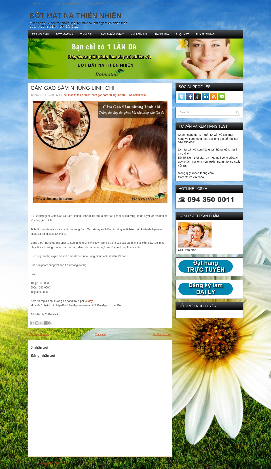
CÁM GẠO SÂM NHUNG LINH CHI (72, 88)
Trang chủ (100, 334)
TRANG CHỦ (39, 3)
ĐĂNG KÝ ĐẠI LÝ (98, 3)
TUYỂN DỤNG (205, 34)
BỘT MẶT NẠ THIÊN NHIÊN (75, 16)
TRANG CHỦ (40, 34)
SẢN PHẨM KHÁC (112, 34)
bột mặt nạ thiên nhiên (77, 95)
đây (90, 301)
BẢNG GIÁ (162, 34)
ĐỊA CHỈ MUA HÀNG (161, 3)
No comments (137, 95)
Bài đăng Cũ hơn (161, 334)
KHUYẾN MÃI (139, 34)
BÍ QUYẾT (182, 34)
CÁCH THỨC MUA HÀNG (67, 3)
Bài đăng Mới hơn (39, 334)
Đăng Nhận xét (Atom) (54, 463)
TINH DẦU (86, 34)
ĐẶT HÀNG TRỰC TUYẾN (128, 3)
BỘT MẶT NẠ (64, 34)
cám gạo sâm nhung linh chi (108, 95)
